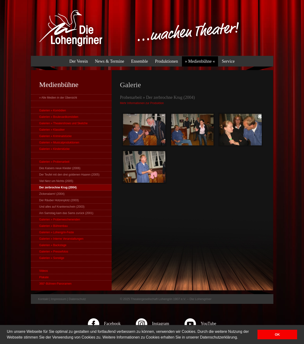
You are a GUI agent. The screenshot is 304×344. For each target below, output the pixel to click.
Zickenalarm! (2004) (52, 194)
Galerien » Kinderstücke (54, 149)
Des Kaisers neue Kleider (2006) (59, 168)
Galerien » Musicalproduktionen (59, 142)
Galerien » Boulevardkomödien (58, 117)
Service (228, 61)
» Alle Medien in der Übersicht (58, 97)
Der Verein (78, 61)
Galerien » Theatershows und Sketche (63, 123)
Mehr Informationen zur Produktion (142, 103)
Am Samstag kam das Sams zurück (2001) (66, 213)
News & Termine (109, 61)
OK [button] (277, 334)
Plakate (44, 277)
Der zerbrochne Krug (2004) (57, 187)
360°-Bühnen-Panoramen (55, 283)
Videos (43, 270)
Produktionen (166, 61)
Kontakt (43, 299)
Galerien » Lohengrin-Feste (56, 232)
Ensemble (139, 61)
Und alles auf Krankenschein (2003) (62, 206)
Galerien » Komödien (52, 110)
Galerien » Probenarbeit (54, 161)
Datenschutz (77, 299)
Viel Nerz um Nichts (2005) (56, 181)
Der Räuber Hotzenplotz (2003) (59, 200)
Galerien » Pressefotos (53, 251)
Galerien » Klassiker (52, 129)
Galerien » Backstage (52, 245)
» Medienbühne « (200, 61)
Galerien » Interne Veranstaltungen (61, 238)
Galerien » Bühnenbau (53, 226)
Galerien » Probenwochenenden (59, 219)
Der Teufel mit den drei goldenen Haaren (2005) (69, 174)
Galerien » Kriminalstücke (55, 136)
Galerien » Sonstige (51, 258)
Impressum (58, 299)
